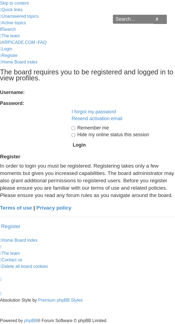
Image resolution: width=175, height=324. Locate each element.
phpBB (30, 320)
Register (10, 226)
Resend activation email (97, 118)
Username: (12, 92)
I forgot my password (94, 111)
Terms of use (16, 208)
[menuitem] (19, 16)
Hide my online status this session (110, 134)
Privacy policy (53, 208)
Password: (12, 103)
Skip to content (14, 3)
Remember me (90, 128)
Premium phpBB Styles (60, 300)
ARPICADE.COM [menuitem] (18, 42)
